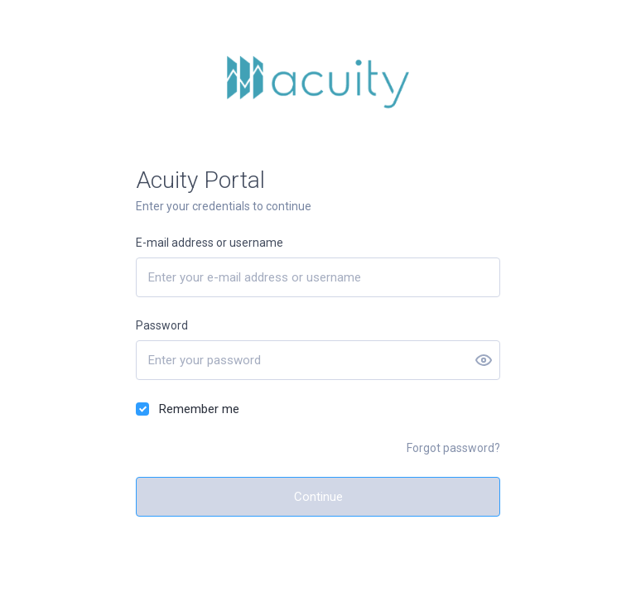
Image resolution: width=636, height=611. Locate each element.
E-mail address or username (209, 242)
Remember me (199, 409)
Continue (318, 496)
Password (162, 325)
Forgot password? (453, 448)
